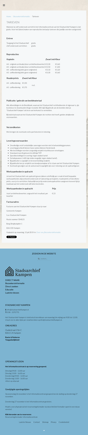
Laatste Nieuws (25, 422)
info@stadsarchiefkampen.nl (18, 310)
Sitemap (45, 422)
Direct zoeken (11, 286)
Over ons (40, 232)
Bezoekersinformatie (21, 16)
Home (8, 16)
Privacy (53, 422)
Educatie (9, 289)
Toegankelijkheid (12, 340)
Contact (36, 422)
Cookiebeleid (64, 422)
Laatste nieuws (12, 292)
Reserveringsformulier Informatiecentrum (21, 417)
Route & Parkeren (12, 337)
